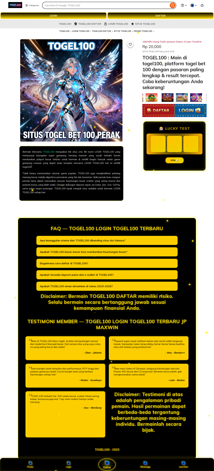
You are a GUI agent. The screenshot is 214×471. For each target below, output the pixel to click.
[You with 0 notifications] (194, 5)
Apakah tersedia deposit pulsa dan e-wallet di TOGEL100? (77, 274)
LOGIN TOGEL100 (80, 31)
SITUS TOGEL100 (122, 31)
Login (68, 464)
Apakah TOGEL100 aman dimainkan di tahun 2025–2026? (76, 286)
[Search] (172, 5)
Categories (32, 5)
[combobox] (105, 5)
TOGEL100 (64, 31)
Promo (30, 464)
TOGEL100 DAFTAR (102, 31)
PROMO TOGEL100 (143, 31)
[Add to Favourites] (130, 44)
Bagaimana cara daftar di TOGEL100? (64, 263)
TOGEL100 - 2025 (107, 449)
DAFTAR (160, 15)
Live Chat (183, 464)
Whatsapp (145, 464)
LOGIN (53, 15)
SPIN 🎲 (174, 160)
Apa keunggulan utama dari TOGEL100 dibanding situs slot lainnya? (82, 240)
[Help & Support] (184, 5)
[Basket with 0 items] (202, 5)
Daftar (107, 464)
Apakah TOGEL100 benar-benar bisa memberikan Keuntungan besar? (83, 252)
